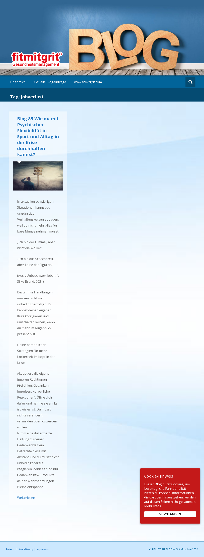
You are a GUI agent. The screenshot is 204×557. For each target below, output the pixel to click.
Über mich (18, 82)
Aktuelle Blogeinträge (49, 82)
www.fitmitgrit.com (88, 82)
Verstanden (170, 514)
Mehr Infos (152, 506)
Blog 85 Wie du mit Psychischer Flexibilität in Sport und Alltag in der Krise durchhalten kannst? (38, 136)
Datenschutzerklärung (19, 549)
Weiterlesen (26, 497)
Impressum (43, 549)
